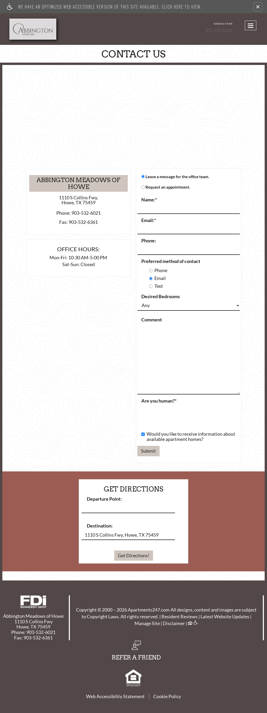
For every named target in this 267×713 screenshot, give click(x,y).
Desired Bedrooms (160, 296)
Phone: (148, 240)
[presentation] (177, 415)
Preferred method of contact (170, 261)
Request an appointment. (167, 187)
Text (156, 286)
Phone (158, 270)
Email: (148, 220)
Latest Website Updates (225, 616)
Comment (151, 319)
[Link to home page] (36, 29)
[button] (258, 7)
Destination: (100, 526)
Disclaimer (174, 623)
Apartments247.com (149, 610)
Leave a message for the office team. (177, 177)
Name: (149, 199)
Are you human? (159, 401)
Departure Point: (104, 499)
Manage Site (147, 623)
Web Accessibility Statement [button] (115, 696)
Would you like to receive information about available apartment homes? (188, 437)
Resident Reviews (179, 616)
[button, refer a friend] (136, 652)
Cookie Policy (167, 696)
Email (157, 278)
